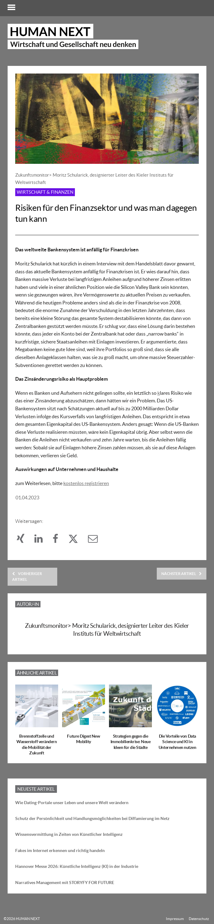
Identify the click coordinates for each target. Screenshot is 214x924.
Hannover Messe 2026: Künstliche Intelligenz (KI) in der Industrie (76, 866)
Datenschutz (199, 919)
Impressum (175, 919)
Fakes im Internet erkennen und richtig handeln (60, 850)
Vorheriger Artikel (27, 576)
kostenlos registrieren (86, 483)
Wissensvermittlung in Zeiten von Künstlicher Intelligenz (69, 834)
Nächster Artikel (181, 574)
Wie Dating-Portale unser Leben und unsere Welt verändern (71, 802)
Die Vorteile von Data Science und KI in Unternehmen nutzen (177, 742)
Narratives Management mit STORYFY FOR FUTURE (64, 882)
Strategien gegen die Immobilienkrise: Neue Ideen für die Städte (131, 742)
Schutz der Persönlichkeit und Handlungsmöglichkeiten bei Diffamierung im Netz (92, 818)
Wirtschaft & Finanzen (45, 192)
